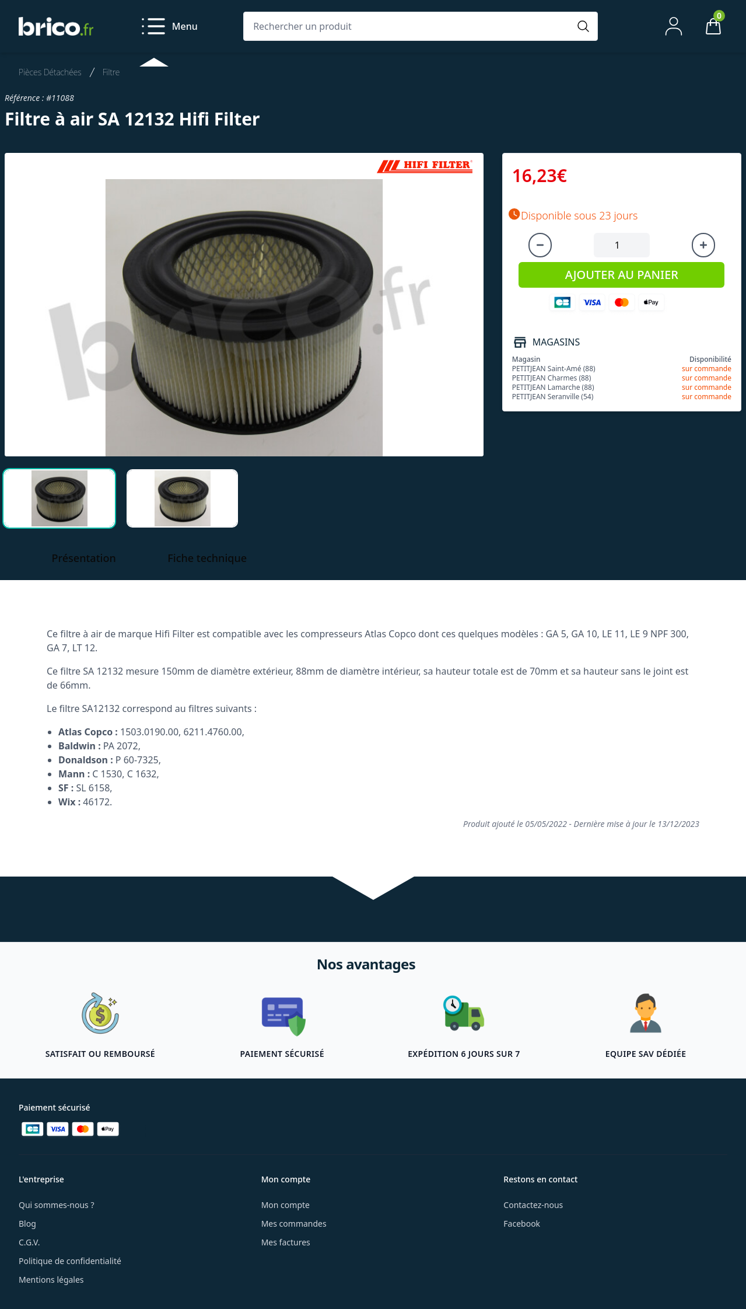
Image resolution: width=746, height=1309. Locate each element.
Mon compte (285, 1204)
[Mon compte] (673, 26)
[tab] (59, 498)
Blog (27, 1223)
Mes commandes (294, 1223)
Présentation (84, 558)
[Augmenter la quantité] (703, 245)
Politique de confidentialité (70, 1260)
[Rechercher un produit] (409, 26)
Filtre (111, 72)
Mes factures (285, 1242)
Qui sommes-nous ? (56, 1204)
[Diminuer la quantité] (540, 245)
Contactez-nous (533, 1204)
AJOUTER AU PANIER (621, 274)
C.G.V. (29, 1242)
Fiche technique (207, 558)
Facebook (521, 1223)
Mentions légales (51, 1279)
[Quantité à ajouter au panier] (622, 245)
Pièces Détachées (50, 72)
